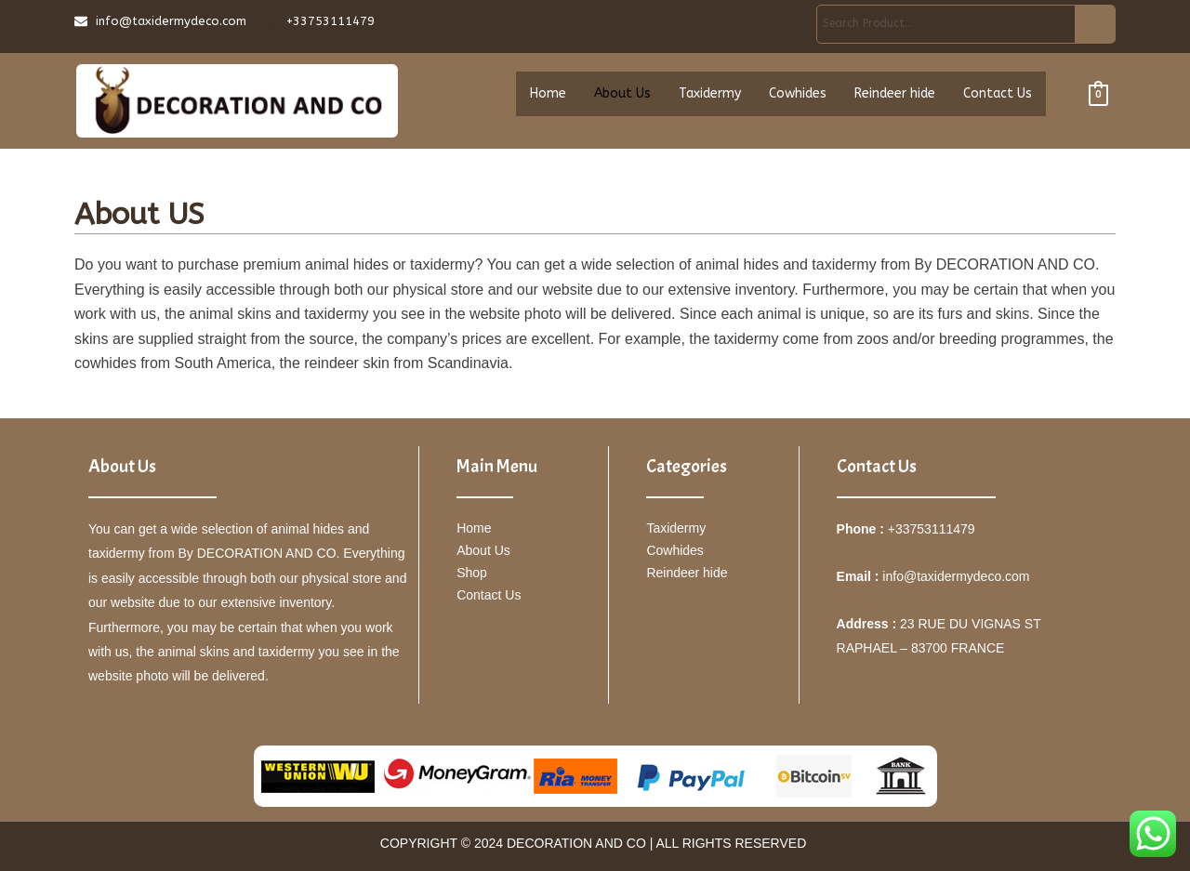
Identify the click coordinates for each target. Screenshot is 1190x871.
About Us (622, 96)
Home (548, 96)
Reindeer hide (894, 96)
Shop (471, 572)
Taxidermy (710, 96)
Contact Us (997, 96)
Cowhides (797, 96)
